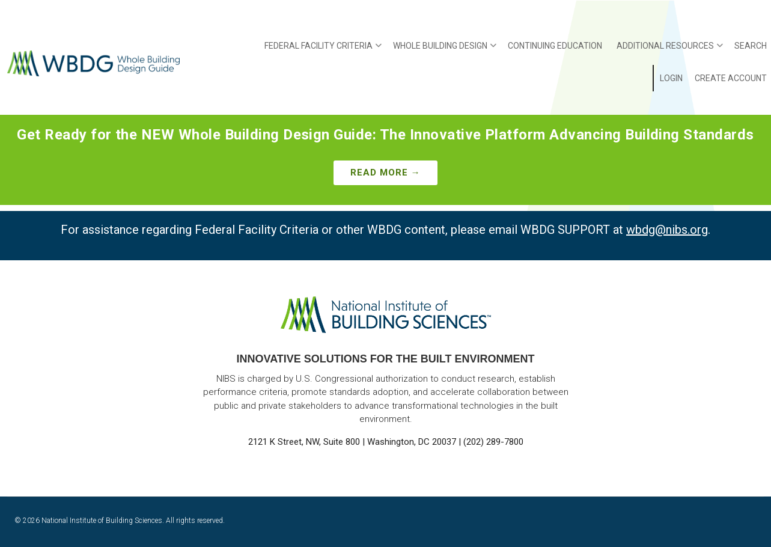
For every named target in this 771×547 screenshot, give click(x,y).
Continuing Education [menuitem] (555, 45)
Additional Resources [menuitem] (670, 50)
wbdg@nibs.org (667, 229)
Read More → (385, 172)
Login (671, 78)
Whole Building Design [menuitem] (444, 50)
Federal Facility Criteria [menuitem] (323, 50)
